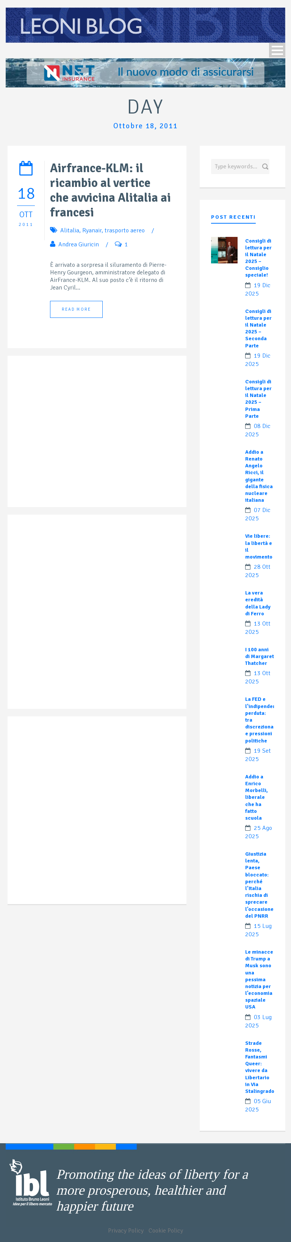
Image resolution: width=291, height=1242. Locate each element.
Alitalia (69, 230)
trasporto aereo (125, 230)
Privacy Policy (126, 1230)
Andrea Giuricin (78, 244)
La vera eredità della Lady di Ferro (258, 603)
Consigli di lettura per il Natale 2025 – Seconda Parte (258, 328)
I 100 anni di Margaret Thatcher (259, 656)
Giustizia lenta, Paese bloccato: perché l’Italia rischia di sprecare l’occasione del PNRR (259, 885)
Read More (76, 309)
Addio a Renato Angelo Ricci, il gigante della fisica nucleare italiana (259, 476)
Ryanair (92, 230)
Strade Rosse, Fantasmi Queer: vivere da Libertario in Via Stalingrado (259, 1067)
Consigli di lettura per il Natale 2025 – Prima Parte (258, 398)
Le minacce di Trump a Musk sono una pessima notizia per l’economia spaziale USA (259, 979)
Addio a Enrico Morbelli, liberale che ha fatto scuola (256, 797)
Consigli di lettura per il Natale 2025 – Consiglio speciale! (258, 258)
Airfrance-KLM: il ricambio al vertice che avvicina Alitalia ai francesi (110, 190)
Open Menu (277, 50)
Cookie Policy (166, 1230)
